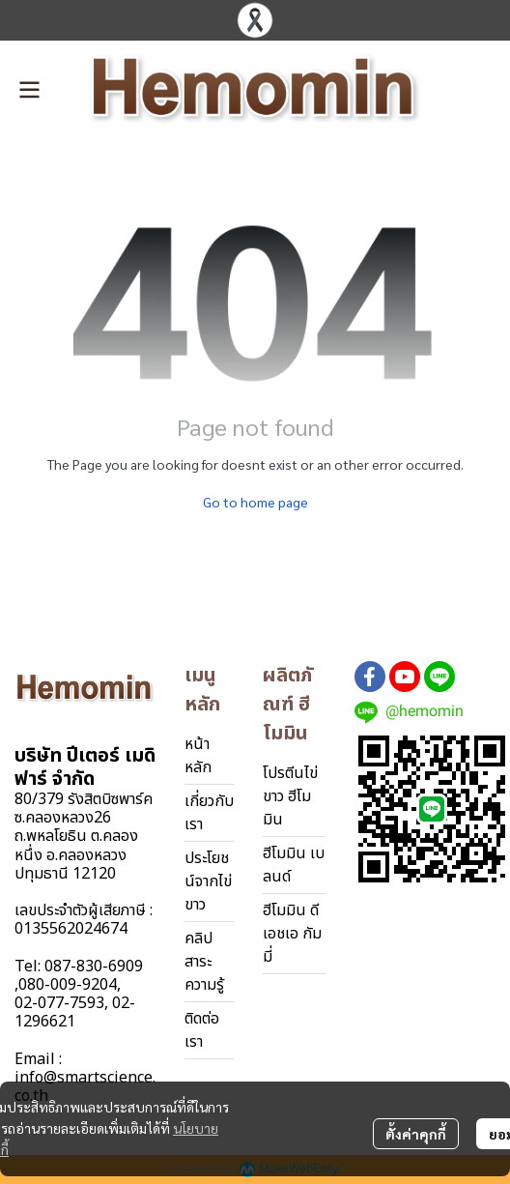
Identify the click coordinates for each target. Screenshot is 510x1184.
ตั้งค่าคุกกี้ (415, 1133)
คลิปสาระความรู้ (204, 961)
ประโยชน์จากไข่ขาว (208, 881)
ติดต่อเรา (201, 1030)
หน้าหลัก (198, 756)
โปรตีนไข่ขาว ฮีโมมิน (290, 796)
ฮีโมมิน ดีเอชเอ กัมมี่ (292, 933)
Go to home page (255, 501)
